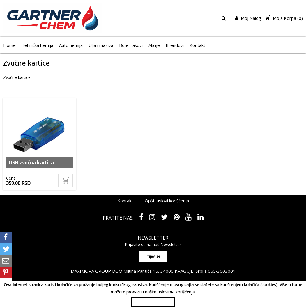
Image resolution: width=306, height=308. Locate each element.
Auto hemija (71, 45)
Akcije (154, 45)
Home (9, 45)
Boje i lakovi (131, 45)
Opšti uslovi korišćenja (167, 200)
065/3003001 (222, 271)
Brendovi (175, 45)
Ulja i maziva (101, 45)
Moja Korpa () (284, 18)
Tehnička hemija (37, 45)
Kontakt (197, 45)
